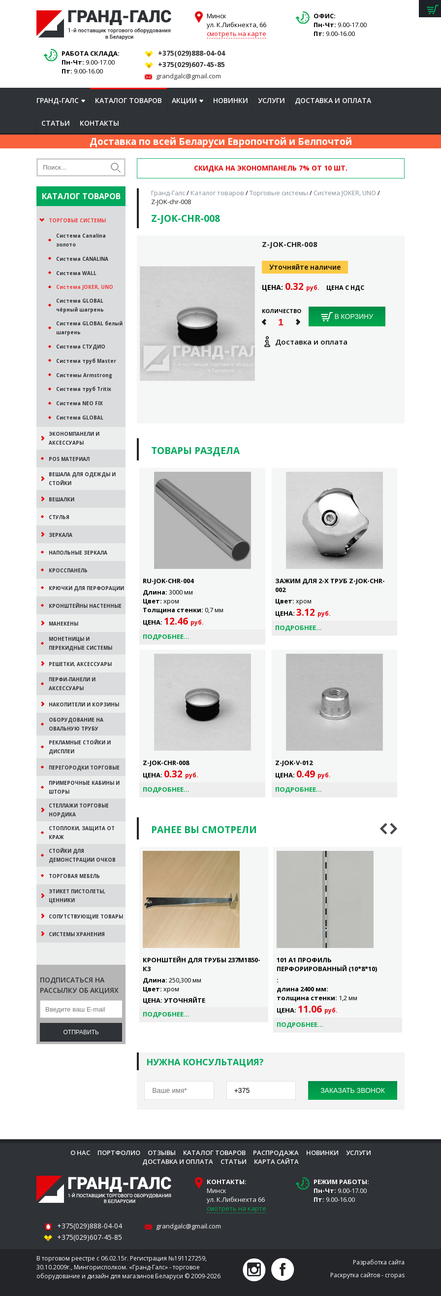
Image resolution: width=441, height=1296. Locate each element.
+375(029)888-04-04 (191, 53)
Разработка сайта (379, 1262)
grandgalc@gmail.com (188, 75)
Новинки (230, 100)
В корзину (347, 317)
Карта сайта (276, 1161)
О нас (80, 1152)
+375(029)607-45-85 (191, 64)
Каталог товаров (128, 100)
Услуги (271, 100)
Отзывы (162, 1152)
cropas (395, 1275)
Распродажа (276, 1152)
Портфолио (118, 1152)
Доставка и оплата (333, 100)
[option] (203, 934)
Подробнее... (166, 636)
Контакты (99, 123)
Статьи (55, 123)
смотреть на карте (236, 33)
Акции (184, 100)
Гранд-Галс (57, 100)
